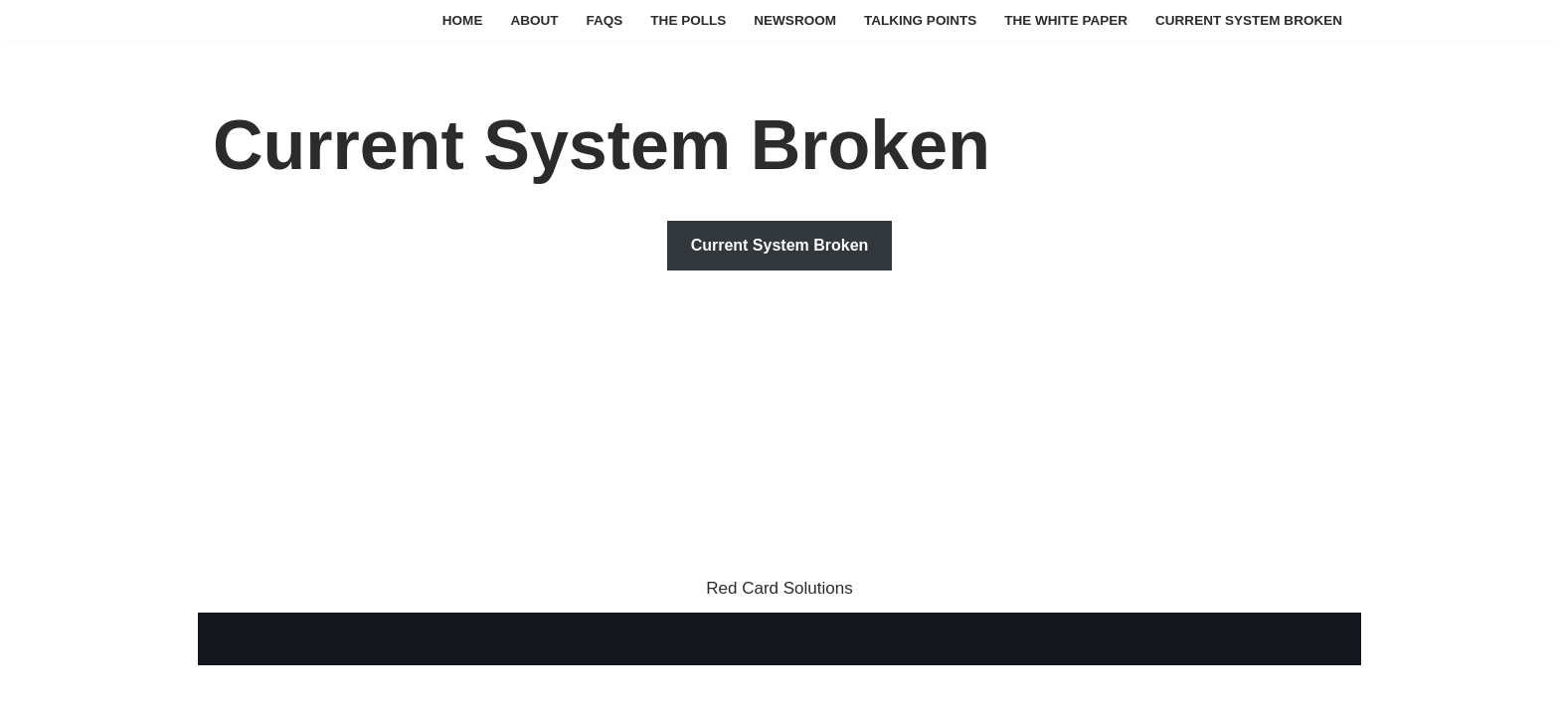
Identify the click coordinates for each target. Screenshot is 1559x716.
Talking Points (918, 20)
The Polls (686, 20)
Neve (233, 688)
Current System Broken (1248, 20)
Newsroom (793, 20)
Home (459, 20)
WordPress (401, 688)
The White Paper (1064, 20)
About (531, 20)
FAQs (602, 20)
